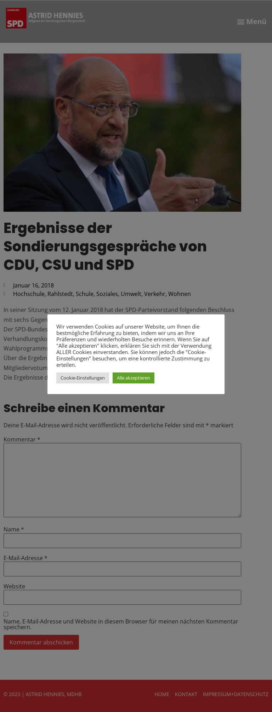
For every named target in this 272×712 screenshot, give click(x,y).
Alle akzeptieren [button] (133, 378)
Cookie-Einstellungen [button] (83, 378)
